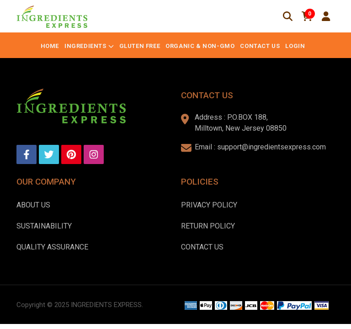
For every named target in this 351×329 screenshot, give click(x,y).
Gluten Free (139, 45)
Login (295, 45)
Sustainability (44, 226)
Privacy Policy (209, 205)
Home (50, 45)
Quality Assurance (52, 247)
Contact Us (260, 45)
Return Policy (208, 226)
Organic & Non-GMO (199, 45)
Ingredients (85, 45)
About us (33, 205)
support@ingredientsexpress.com (271, 147)
